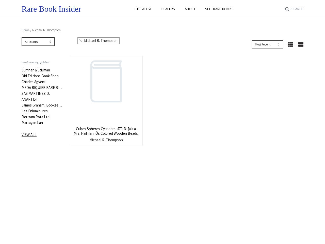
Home (25, 30)
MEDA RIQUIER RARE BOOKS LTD (42, 87)
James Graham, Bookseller (42, 105)
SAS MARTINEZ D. (36, 93)
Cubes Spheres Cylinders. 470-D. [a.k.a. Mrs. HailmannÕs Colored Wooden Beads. (106, 131)
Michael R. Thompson (98, 40)
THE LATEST (143, 9)
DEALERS (168, 9)
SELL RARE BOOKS (219, 9)
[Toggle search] (294, 9)
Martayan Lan (32, 122)
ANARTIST (30, 99)
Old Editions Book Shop (40, 76)
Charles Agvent (34, 82)
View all (29, 134)
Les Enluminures (35, 111)
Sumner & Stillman (36, 70)
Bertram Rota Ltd (36, 117)
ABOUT (190, 9)
